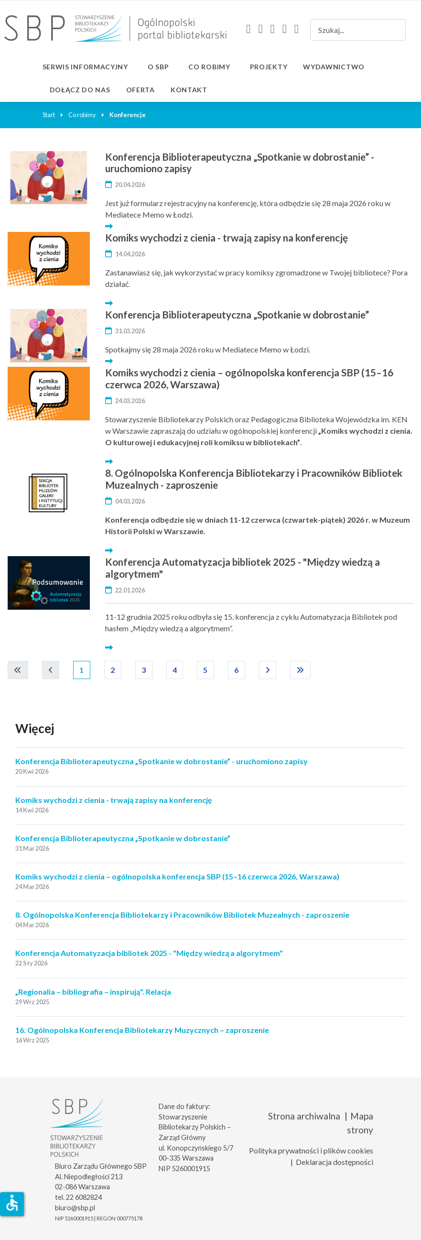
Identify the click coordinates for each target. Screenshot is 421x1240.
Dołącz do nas (80, 90)
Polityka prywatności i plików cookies (311, 1150)
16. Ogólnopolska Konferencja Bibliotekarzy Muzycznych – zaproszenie (142, 1029)
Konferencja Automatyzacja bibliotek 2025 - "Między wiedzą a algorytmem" (242, 568)
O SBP (158, 67)
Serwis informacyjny (85, 67)
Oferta (140, 90)
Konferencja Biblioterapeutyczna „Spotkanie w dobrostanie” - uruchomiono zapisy (239, 163)
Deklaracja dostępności (334, 1161)
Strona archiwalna (304, 1115)
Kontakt (189, 90)
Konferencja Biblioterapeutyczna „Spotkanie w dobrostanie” (237, 314)
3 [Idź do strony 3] (143, 669)
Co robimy (209, 67)
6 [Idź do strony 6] (236, 669)
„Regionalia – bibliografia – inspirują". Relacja (93, 991)
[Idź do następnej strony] (268, 670)
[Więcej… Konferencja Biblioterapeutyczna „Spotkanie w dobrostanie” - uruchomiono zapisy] (109, 225)
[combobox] (358, 30)
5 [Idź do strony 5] (205, 669)
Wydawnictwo (334, 67)
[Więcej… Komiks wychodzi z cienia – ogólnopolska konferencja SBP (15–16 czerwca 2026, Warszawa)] (109, 461)
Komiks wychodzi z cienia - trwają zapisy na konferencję (226, 237)
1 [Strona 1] (81, 669)
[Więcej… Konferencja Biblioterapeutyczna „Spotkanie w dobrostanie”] (109, 360)
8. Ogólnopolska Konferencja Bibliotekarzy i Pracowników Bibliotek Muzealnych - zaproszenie (253, 479)
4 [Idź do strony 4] (175, 669)
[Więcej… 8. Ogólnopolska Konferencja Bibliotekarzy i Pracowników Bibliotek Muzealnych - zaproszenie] (109, 550)
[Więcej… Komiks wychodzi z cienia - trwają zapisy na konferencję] (109, 302)
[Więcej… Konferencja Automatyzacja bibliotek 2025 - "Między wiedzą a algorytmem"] (109, 647)
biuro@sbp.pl (75, 1208)
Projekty (269, 67)
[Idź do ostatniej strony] (300, 670)
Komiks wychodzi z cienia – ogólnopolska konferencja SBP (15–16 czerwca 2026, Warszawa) (249, 378)
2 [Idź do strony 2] (112, 669)
